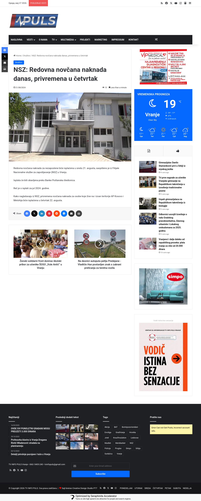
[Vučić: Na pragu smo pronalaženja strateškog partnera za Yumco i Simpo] (91, 445)
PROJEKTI (85, 39)
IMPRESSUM (117, 39)
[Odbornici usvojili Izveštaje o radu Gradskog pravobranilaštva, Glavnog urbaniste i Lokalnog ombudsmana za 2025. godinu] (147, 219)
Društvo (26, 55)
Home (17, 55)
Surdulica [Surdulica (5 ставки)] (108, 454)
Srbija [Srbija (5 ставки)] (138, 448)
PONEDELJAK (126, 488)
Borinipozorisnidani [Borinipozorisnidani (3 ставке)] (130, 427)
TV (53, 39)
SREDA (147, 488)
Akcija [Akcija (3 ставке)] (107, 427)
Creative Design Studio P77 (85, 488)
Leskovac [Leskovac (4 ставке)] (135, 438)
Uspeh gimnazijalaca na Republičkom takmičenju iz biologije (172, 202)
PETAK (168, 488)
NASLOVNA (16, 39)
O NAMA (43, 39)
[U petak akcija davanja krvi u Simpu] (91, 437)
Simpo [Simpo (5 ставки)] (128, 448)
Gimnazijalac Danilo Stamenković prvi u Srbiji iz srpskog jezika (172, 165)
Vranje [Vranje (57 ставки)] (119, 454)
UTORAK (138, 488)
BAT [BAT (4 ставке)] (115, 427)
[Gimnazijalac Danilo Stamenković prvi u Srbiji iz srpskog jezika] (147, 167)
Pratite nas (155, 417)
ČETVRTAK (158, 488)
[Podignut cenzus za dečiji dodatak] (62, 445)
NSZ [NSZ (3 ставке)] (131, 443)
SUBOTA (177, 488)
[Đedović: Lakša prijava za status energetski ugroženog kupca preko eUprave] (77, 445)
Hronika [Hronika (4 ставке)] (132, 432)
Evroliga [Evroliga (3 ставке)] (108, 432)
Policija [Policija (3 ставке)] (108, 448)
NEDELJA (187, 488)
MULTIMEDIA (67, 39)
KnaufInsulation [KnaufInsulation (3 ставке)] (119, 438)
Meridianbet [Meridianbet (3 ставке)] (120, 443)
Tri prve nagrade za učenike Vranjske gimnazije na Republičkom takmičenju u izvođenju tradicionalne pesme (172, 184)
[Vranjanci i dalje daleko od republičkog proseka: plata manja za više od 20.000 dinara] (147, 243)
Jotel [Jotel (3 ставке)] (107, 438)
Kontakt (134, 39)
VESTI (30, 39)
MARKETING (101, 39)
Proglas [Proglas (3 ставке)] (118, 448)
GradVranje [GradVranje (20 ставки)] (120, 432)
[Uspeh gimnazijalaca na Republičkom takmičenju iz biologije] (147, 203)
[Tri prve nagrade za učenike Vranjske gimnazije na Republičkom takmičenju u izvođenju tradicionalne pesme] (147, 182)
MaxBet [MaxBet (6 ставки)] (108, 443)
